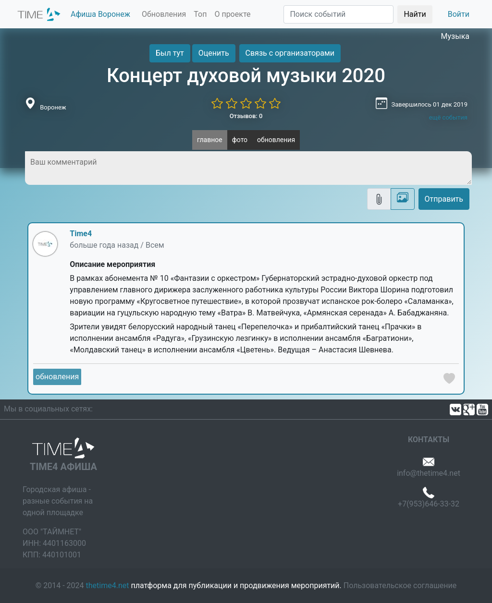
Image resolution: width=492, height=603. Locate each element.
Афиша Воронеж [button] (100, 14)
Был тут (170, 53)
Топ (200, 14)
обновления (276, 140)
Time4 (81, 233)
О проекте (232, 14)
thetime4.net (107, 585)
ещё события (448, 117)
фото (239, 140)
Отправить (444, 199)
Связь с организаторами (290, 53)
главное (209, 140)
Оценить (213, 53)
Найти (415, 14)
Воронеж (53, 107)
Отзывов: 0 (246, 116)
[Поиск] (338, 14)
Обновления (164, 14)
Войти (458, 14)
